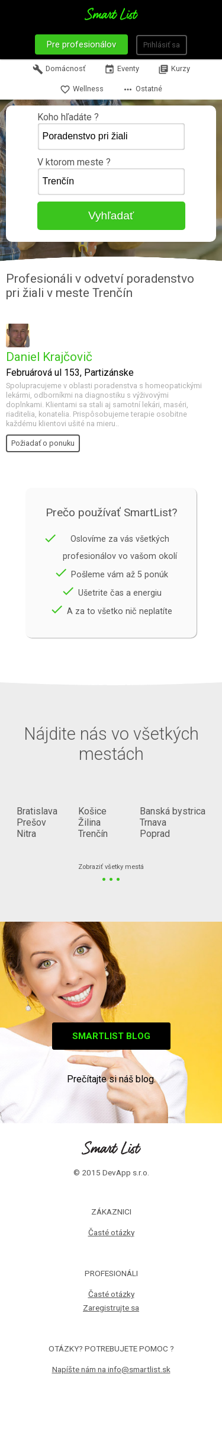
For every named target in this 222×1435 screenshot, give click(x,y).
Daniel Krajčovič (49, 357)
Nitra (26, 833)
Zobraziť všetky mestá (111, 867)
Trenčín (93, 833)
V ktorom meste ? (111, 176)
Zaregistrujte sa (111, 1307)
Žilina (89, 822)
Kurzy (174, 69)
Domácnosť (59, 69)
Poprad (155, 833)
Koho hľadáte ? (111, 131)
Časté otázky (111, 1232)
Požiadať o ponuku (43, 443)
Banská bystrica (172, 811)
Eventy (121, 69)
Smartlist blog (111, 1036)
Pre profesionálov (81, 44)
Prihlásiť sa (161, 44)
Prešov (31, 822)
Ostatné (142, 89)
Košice (92, 811)
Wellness (82, 89)
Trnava (153, 822)
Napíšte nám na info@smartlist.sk (111, 1369)
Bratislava (37, 811)
